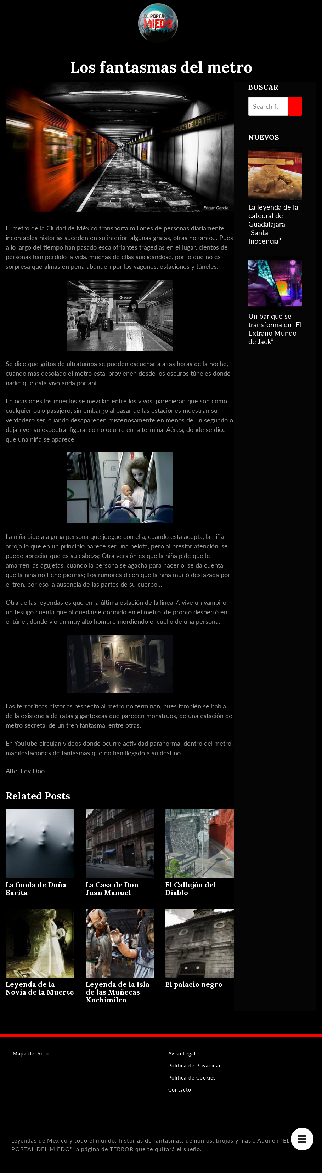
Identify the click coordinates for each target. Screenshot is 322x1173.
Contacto (179, 1090)
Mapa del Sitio (31, 1053)
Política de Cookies (192, 1078)
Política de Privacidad (195, 1066)
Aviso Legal (182, 1053)
